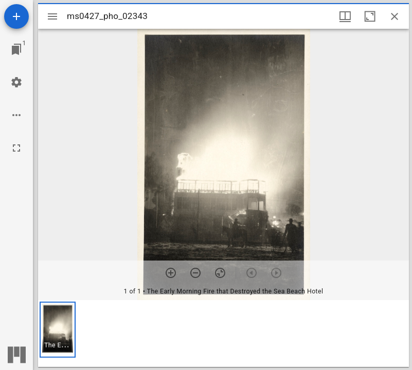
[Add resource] (16, 16)
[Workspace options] (16, 115)
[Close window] (394, 16)
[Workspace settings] (16, 82)
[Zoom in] (170, 273)
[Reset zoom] (220, 273)
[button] (57, 329)
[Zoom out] (195, 273)
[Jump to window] (16, 49)
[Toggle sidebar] (52, 16)
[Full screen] (16, 148)
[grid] (223, 333)
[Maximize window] (369, 16)
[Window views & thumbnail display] (345, 16)
